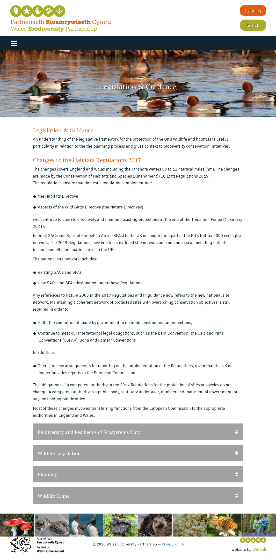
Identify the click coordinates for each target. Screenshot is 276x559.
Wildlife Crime (138, 495)
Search (253, 25)
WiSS (257, 549)
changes (48, 169)
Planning (138, 474)
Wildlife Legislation (138, 453)
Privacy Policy (173, 544)
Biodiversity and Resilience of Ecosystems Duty (138, 431)
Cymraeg (253, 10)
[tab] (138, 431)
